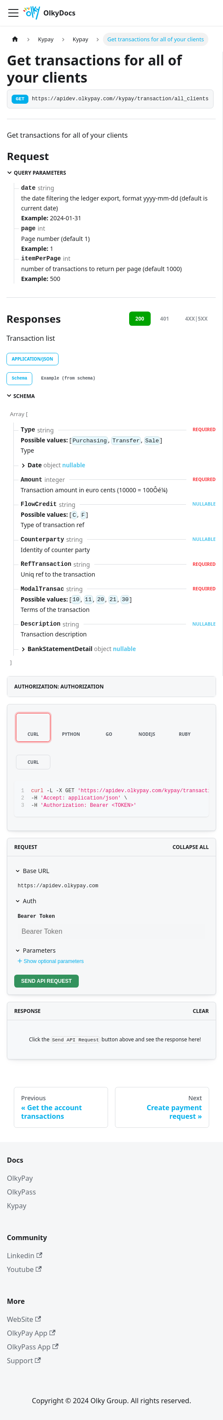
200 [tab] (139, 318)
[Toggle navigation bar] (13, 12)
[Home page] (15, 39)
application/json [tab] (32, 359)
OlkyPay (20, 1178)
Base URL (36, 871)
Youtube (24, 1269)
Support (24, 1360)
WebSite (24, 1319)
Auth (29, 901)
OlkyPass (21, 1192)
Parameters (39, 950)
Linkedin (24, 1255)
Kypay (16, 1205)
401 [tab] (164, 318)
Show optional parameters (50, 961)
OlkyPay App (31, 1333)
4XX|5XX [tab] (196, 318)
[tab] (19, 378)
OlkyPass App (33, 1347)
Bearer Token (36, 917)
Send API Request (46, 981)
